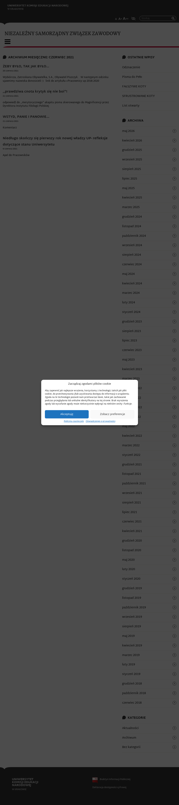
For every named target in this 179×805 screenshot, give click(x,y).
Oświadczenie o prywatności (100, 421)
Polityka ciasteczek (74, 421)
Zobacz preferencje (112, 414)
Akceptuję (66, 414)
